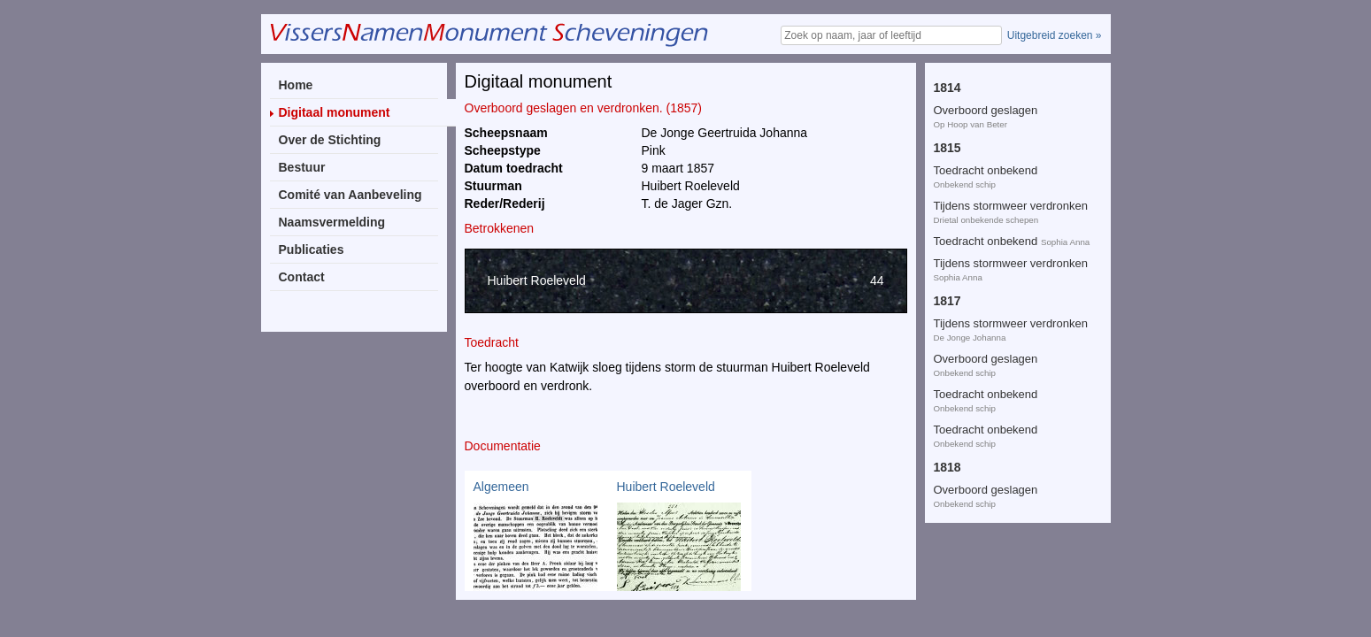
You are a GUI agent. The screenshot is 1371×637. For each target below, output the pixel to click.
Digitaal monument (334, 112)
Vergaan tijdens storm (989, 501)
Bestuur (302, 167)
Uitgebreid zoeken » (1054, 35)
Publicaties (311, 249)
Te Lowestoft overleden (993, 290)
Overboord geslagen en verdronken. (994, 153)
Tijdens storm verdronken (998, 326)
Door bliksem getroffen (992, 85)
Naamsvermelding (332, 222)
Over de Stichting (330, 140)
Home (296, 85)
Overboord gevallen (984, 195)
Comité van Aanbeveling (350, 195)
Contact (302, 277)
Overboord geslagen (1009, 415)
